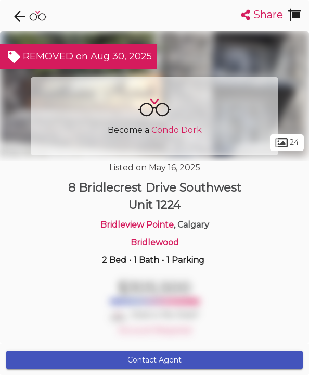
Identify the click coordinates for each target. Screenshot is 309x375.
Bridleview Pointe (137, 225)
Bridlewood (155, 242)
